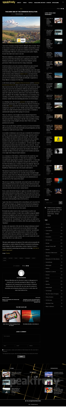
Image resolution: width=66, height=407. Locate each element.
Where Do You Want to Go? (49, 95)
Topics (33, 2)
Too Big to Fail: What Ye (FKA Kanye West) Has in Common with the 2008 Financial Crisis (49, 151)
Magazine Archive (42, 2)
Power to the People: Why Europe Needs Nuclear (49, 63)
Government (27, 259)
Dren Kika (49, 189)
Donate (51, 2)
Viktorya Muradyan (19, 15)
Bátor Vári (49, 179)
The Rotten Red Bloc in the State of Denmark (49, 175)
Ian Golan (49, 142)
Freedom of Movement (54, 247)
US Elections (54, 295)
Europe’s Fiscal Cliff (54, 241)
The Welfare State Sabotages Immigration (49, 74)
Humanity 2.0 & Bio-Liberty (54, 254)
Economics (54, 231)
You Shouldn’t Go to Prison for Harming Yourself (49, 85)
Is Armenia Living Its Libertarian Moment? (58, 374)
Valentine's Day (54, 298)
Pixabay (8, 254)
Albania (54, 219)
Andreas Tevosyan (48, 168)
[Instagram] (57, 8)
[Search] (63, 8)
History (54, 250)
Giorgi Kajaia (49, 119)
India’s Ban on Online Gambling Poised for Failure (49, 22)
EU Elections (54, 235)
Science (54, 269)
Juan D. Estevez (49, 97)
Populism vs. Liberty (54, 266)
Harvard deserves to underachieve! (58, 381)
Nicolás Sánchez (50, 78)
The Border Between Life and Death (49, 54)
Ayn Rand (54, 222)
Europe (16, 259)
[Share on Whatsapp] (25, 266)
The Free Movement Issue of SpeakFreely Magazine (49, 105)
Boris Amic (49, 130)
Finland (54, 244)
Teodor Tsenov (49, 26)
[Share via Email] (28, 266)
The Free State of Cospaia (54, 288)
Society (4, 261)
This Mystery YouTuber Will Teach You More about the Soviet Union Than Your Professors (58, 391)
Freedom (21, 259)
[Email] (60, 8)
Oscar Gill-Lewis (50, 109)
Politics (33, 259)
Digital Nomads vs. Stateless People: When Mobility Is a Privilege (49, 43)
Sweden (54, 279)
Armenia (4, 259)
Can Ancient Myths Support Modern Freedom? (49, 164)
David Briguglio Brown (49, 67)
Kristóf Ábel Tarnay (48, 89)
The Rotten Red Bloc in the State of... (31, 325)
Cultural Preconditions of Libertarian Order (49, 115)
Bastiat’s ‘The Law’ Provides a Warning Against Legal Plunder (49, 127)
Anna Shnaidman (50, 56)
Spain (54, 276)
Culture (54, 228)
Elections (10, 259)
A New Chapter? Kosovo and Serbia (49, 185)
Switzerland (54, 282)
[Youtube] (58, 8)
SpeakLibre (58, 2)
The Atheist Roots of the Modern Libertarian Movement (49, 138)
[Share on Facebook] (22, 266)
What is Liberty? (54, 301)
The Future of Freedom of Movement (49, 32)
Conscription (54, 225)
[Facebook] (54, 8)
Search (47, 194)
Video (28, 2)
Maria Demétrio (50, 47)
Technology (54, 285)
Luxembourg (54, 257)
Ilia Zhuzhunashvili (48, 157)
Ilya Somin (49, 35)
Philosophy (54, 260)
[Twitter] (55, 8)
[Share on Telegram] (26, 266)
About (22, 2)
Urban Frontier (54, 292)
